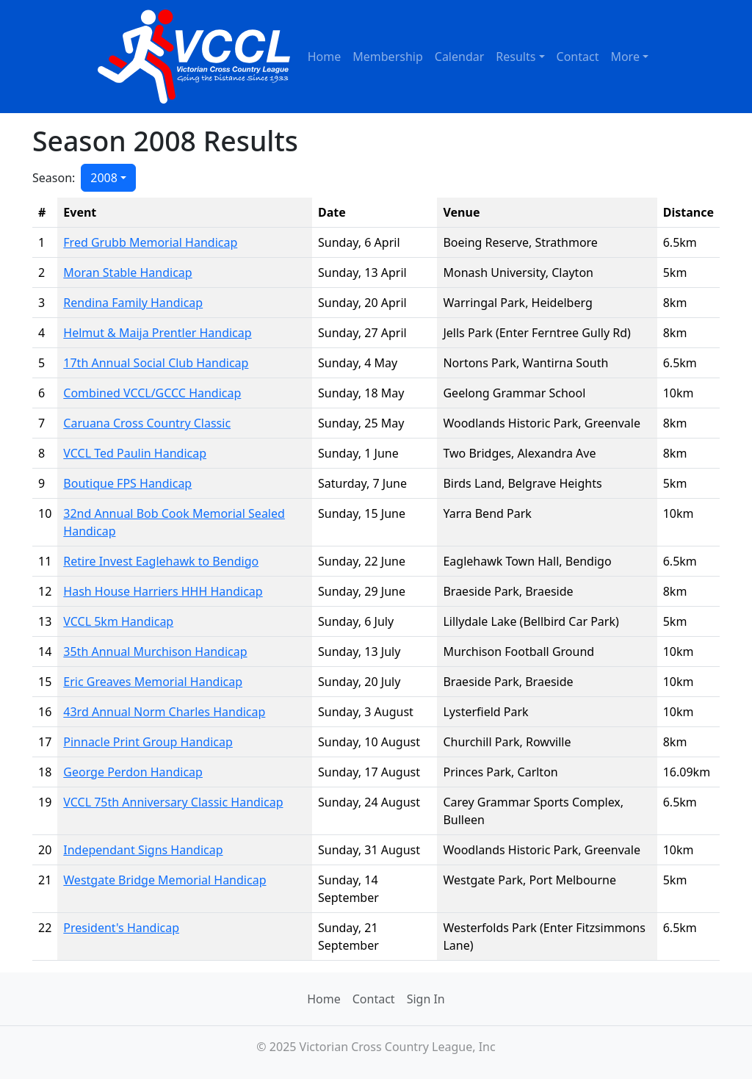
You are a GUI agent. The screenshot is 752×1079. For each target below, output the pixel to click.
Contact (578, 56)
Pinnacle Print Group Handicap (147, 742)
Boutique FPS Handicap (127, 483)
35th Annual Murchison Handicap (155, 651)
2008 (104, 178)
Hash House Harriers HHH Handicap (162, 591)
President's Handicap (121, 928)
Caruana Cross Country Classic (147, 423)
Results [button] (515, 56)
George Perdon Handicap (133, 772)
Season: (53, 178)
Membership (387, 56)
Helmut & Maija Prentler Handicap (157, 333)
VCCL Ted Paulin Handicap (134, 453)
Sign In (426, 999)
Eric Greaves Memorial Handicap (152, 682)
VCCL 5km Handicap (118, 621)
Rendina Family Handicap (133, 303)
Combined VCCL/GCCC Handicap (152, 393)
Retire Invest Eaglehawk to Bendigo (160, 561)
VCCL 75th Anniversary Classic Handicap (173, 802)
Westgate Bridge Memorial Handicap (164, 880)
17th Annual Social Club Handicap (155, 363)
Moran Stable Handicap (127, 272)
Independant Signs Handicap (143, 850)
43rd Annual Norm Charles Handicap (164, 712)
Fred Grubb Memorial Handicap (150, 242)
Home (324, 56)
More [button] (625, 56)
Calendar (460, 56)
